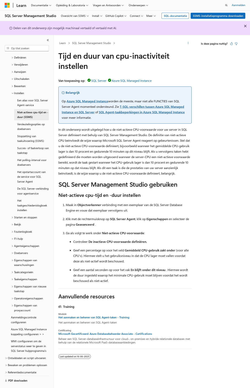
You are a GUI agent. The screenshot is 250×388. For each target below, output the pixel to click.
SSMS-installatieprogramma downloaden (218, 16)
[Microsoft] (7, 5)
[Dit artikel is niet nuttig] (236, 43)
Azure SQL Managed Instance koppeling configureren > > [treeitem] (29, 321)
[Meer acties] (188, 43)
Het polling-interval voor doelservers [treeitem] (31, 151)
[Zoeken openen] (226, 5)
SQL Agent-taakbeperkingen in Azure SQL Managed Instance (142, 112)
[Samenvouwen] (48, 40)
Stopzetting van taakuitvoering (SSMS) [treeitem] (30, 127)
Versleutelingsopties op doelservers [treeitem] (31, 116)
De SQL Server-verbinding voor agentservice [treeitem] (33, 180)
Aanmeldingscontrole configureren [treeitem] (23, 309)
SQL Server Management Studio (91, 43)
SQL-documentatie (175, 16)
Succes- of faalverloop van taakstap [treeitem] (33, 139)
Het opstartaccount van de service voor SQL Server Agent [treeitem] (31, 166)
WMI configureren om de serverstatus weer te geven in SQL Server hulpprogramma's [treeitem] (28, 335)
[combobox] (27, 48)
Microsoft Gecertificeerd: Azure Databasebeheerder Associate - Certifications (105, 334)
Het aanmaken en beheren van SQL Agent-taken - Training (93, 317)
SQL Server (98, 80)
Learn (62, 43)
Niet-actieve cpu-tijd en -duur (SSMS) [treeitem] (32, 104)
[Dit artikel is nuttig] (231, 43)
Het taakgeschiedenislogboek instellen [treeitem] (32, 194)
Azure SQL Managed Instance (132, 80)
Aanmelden (238, 5)
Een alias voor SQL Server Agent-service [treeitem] (32, 92)
